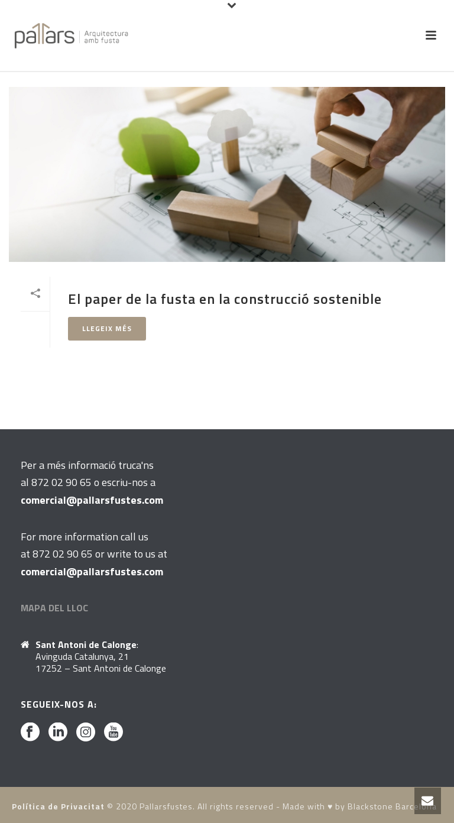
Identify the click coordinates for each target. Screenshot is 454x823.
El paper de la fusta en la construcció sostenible (225, 298)
